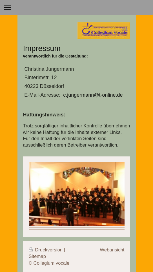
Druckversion (46, 250)
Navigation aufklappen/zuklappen (76, 7)
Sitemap (37, 256)
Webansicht (112, 250)
